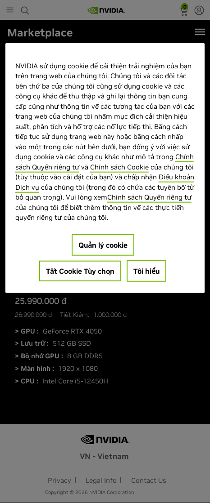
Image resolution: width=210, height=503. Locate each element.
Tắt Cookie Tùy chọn (80, 271)
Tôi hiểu (146, 271)
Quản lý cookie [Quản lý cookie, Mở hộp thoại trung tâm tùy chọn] (103, 244)
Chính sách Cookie (119, 167)
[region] (105, 168)
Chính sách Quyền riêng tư (149, 197)
